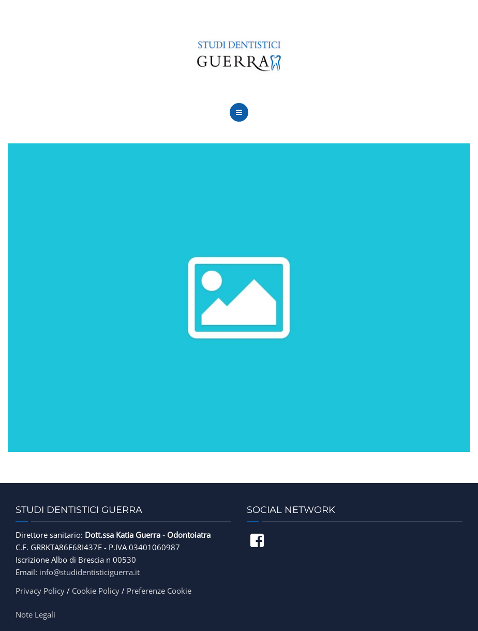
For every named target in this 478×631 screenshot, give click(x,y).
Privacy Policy (40, 590)
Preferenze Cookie (159, 590)
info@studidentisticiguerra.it (89, 572)
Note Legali (35, 614)
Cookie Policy (95, 590)
